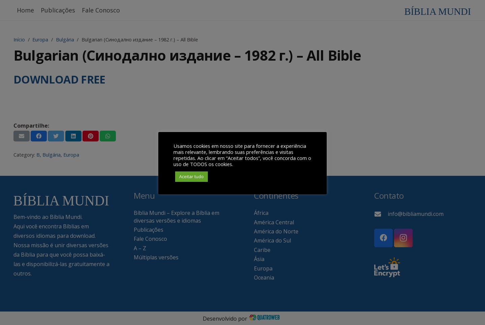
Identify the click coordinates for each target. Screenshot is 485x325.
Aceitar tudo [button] (191, 176)
